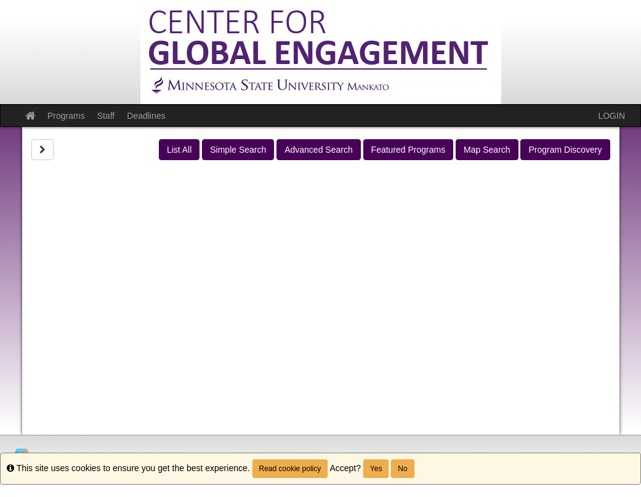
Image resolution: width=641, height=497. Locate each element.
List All (179, 150)
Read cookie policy (290, 468)
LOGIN (611, 116)
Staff (106, 116)
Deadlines (146, 116)
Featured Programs (408, 150)
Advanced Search (318, 150)
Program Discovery (565, 150)
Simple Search (238, 150)
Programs (66, 116)
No (402, 468)
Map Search (487, 150)
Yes (376, 468)
